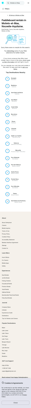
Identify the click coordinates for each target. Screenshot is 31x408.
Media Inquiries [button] (6, 228)
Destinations (5, 315)
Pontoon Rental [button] (6, 286)
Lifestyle (4, 310)
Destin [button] (3, 353)
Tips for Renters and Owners (10, 318)
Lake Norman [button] (5, 347)
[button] (5, 29)
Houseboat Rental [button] (7, 283)
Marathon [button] (4, 356)
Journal (4, 302)
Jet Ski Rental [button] (5, 278)
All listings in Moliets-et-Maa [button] (15, 15)
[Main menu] (28, 3)
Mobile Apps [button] (5, 263)
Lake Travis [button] (5, 339)
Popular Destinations (9, 323)
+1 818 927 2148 (6, 368)
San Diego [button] (5, 336)
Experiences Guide (7, 312)
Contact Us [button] (5, 248)
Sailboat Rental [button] (6, 292)
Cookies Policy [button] (6, 236)
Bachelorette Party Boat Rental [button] (10, 295)
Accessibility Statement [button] (8, 239)
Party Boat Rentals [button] (7, 298)
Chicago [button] (4, 344)
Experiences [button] (6, 270)
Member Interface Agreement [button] (10, 242)
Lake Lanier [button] (5, 330)
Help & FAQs (5, 365)
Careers (4, 225)
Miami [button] (3, 327)
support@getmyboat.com (9, 371)
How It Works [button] (5, 257)
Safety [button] (4, 266)
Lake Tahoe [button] (5, 333)
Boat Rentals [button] (5, 275)
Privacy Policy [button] (6, 234)
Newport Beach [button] (6, 342)
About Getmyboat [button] (6, 222)
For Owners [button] (5, 260)
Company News (6, 307)
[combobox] (15, 3)
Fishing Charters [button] (6, 280)
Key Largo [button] (5, 350)
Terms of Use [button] (20, 389)
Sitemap (4, 245)
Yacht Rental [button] (5, 289)
